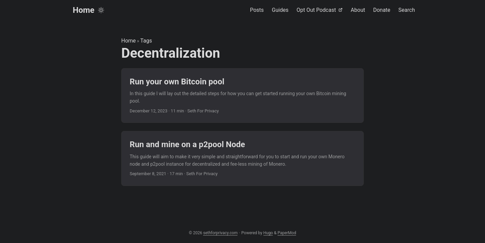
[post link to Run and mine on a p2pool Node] (242, 158)
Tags (146, 40)
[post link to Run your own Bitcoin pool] (242, 96)
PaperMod (287, 233)
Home (83, 10)
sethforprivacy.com (220, 233)
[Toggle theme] (101, 10)
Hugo (268, 233)
